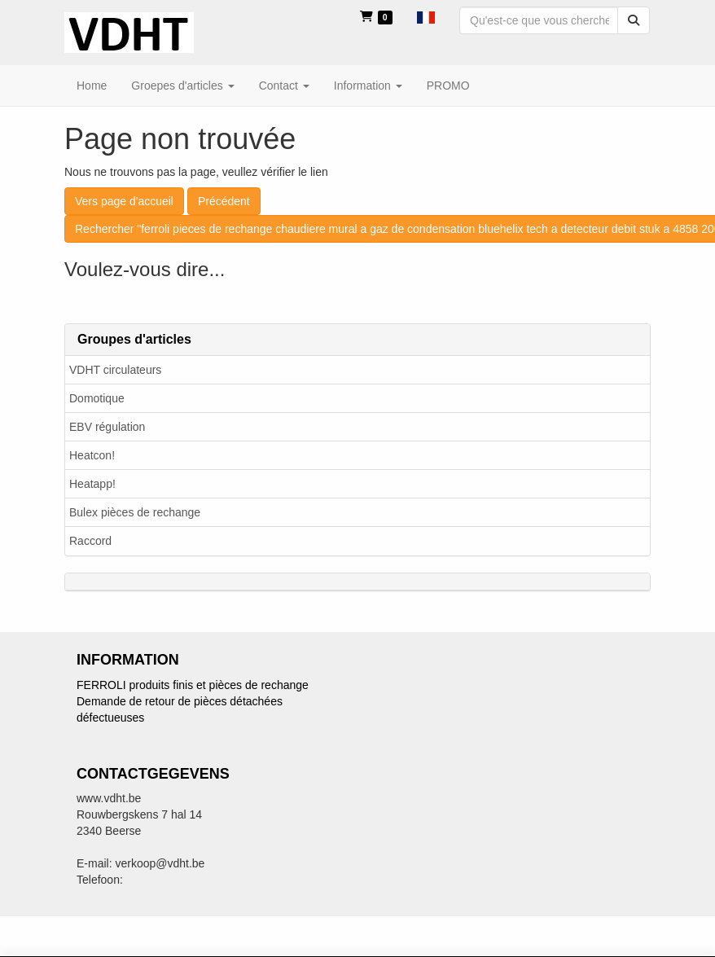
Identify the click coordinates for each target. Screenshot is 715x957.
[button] (426, 16)
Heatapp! (92, 483)
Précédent (224, 201)
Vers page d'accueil (124, 201)
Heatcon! (92, 455)
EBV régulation (107, 426)
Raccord (90, 540)
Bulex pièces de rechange (134, 512)
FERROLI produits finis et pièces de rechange (193, 684)
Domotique (97, 398)
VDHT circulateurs (115, 369)
